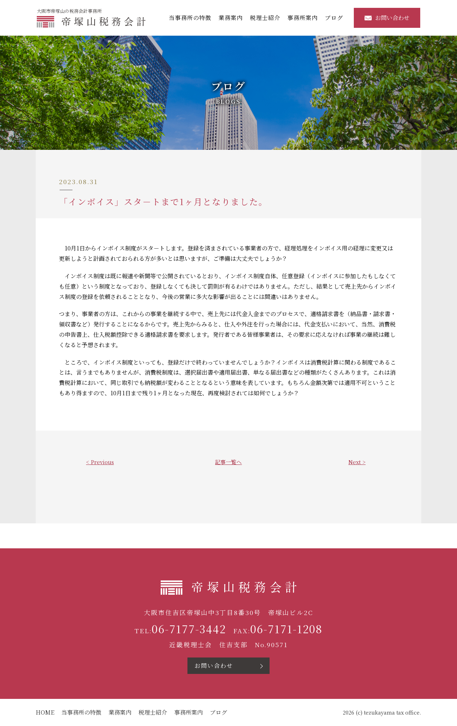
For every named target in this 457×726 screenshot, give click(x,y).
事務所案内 (303, 18)
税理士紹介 (266, 18)
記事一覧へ (228, 461)
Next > (357, 461)
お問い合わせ (388, 18)
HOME (45, 712)
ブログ (335, 18)
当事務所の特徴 (191, 18)
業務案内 (232, 18)
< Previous (100, 461)
